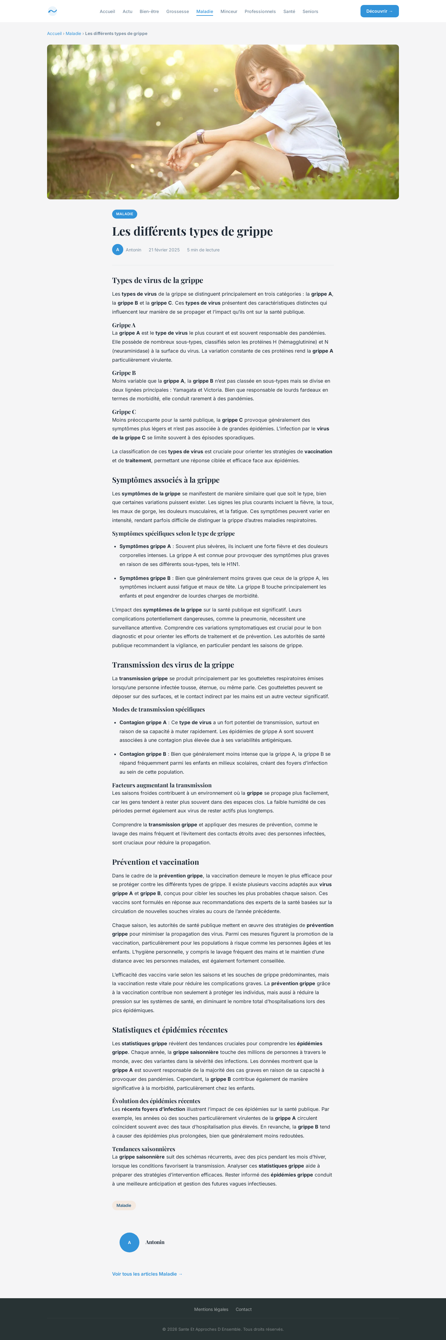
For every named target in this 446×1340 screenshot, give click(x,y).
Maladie (204, 11)
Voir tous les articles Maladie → (147, 1274)
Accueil (107, 11)
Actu (127, 11)
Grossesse (177, 11)
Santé (289, 11)
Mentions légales (211, 1309)
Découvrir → (379, 11)
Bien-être (149, 11)
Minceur (229, 11)
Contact (244, 1309)
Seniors (310, 11)
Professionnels (260, 11)
